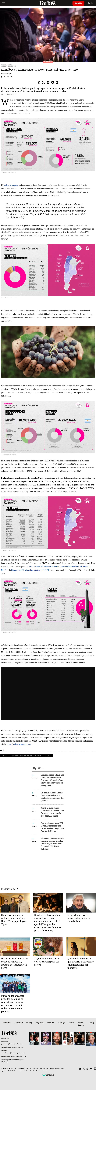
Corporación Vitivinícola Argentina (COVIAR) (30, 570)
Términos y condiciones (56, 1068)
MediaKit (4, 1068)
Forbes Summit (81, 1024)
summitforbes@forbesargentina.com (12, 1053)
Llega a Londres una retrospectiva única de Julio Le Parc (78, 918)
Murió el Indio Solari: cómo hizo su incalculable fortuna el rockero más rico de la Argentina (52, 812)
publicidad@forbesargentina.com (11, 1044)
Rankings (61, 1023)
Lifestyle (50, 1023)
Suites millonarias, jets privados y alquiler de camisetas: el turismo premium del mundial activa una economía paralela (12, 1004)
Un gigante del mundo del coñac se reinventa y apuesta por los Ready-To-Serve (14, 963)
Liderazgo (19, 1023)
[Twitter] (83, 1068)
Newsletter (12, 1068)
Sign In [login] (90, 3)
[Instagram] (87, 1068)
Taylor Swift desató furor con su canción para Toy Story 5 (47, 962)
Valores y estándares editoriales (36, 1068)
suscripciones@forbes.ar (18, 1056)
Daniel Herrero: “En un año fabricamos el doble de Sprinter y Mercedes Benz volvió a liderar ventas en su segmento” (52, 780)
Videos (71, 1023)
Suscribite (78, 3)
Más (51, 767)
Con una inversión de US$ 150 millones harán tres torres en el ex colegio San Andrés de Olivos (52, 827)
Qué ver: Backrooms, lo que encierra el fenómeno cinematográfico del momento (80, 963)
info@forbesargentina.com (15, 1047)
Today (91, 1023)
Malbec (48, 756)
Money (29, 1023)
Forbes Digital (6, 74)
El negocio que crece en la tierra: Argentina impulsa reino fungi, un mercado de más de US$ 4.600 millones (52, 844)
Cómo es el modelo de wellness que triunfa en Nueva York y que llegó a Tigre (13, 920)
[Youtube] (91, 1068)
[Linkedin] (95, 1068)
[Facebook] (80, 1068)
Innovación (6, 1023)
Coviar (4, 756)
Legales (3, 1071)
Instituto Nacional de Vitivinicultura (26, 756)
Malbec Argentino (11, 185)
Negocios (39, 1023)
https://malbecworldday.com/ (19, 744)
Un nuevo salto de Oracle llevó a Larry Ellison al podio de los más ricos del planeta (52, 797)
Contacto (21, 1068)
